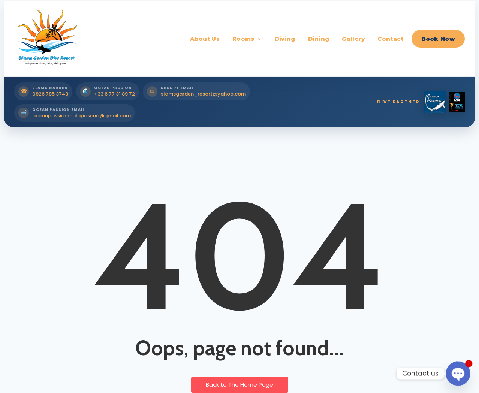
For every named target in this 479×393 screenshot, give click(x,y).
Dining (318, 38)
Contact (390, 38)
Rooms (243, 38)
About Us (205, 38)
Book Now (438, 38)
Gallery (353, 38)
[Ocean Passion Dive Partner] (435, 102)
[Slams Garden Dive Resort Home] (46, 38)
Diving (285, 38)
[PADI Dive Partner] (457, 102)
